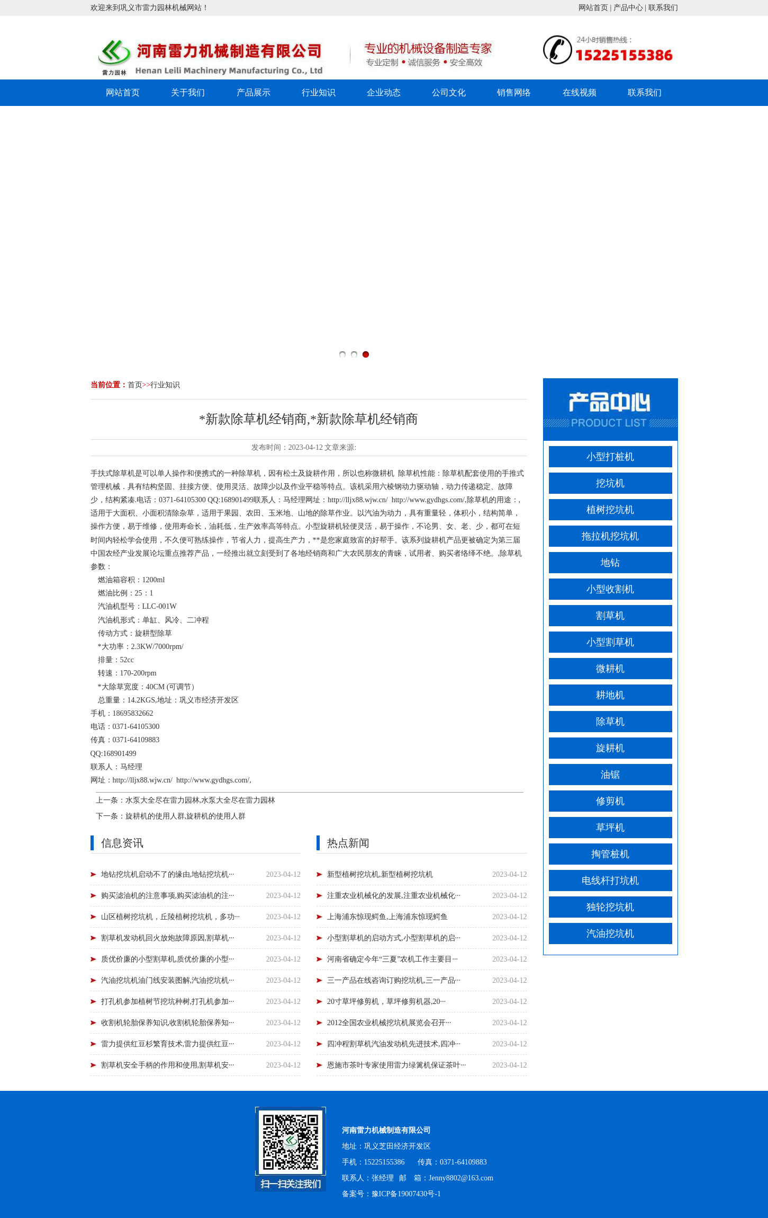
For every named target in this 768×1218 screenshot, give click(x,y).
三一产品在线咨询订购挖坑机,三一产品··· (393, 980)
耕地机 (610, 695)
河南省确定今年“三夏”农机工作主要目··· (392, 959)
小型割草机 (610, 642)
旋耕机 (610, 748)
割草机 (610, 615)
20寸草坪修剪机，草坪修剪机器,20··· (386, 1002)
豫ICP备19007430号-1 (406, 1194)
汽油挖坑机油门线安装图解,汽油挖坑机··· (167, 980)
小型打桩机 (610, 456)
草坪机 (610, 827)
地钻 (610, 562)
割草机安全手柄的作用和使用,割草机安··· (167, 1065)
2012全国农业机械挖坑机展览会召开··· (389, 1023)
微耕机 (610, 668)
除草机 (610, 721)
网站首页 (593, 8)
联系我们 (663, 8)
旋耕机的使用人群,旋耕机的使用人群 (185, 816)
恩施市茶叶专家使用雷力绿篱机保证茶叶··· (396, 1065)
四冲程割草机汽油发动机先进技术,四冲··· (393, 1044)
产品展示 (253, 92)
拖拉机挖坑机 (610, 536)
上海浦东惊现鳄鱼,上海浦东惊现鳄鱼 (387, 917)
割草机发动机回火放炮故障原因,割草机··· (167, 938)
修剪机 (610, 801)
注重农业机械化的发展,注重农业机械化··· (393, 896)
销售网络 (514, 92)
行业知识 (319, 92)
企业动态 (384, 92)
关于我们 (188, 92)
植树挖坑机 (610, 509)
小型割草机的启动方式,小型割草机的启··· (393, 938)
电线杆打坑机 (610, 880)
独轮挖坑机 (610, 907)
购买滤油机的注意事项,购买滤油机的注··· (167, 896)
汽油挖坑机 (610, 933)
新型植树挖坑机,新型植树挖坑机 (380, 874)
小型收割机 (610, 589)
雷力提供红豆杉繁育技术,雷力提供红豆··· (167, 1044)
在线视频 (580, 92)
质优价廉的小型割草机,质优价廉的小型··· (167, 959)
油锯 (610, 774)
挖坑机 (610, 483)
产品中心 (628, 8)
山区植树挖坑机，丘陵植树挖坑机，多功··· (170, 917)
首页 (135, 385)
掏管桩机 (610, 854)
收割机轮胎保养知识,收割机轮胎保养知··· (167, 1023)
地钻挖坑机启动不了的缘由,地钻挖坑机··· (167, 874)
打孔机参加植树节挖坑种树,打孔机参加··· (167, 1002)
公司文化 (449, 92)
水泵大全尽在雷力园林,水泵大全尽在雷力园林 (200, 800)
